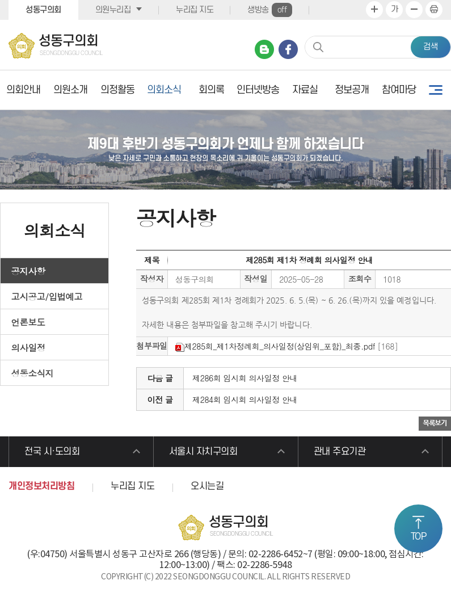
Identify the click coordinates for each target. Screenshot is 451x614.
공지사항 (28, 270)
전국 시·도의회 (51, 452)
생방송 (269, 10)
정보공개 (352, 90)
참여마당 (399, 90)
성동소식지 (32, 373)
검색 (430, 47)
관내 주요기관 (340, 452)
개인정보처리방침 (41, 486)
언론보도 (28, 322)
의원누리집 (113, 10)
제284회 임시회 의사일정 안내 (244, 399)
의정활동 (117, 90)
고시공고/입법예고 (47, 296)
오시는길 (207, 486)
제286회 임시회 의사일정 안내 (244, 378)
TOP (419, 537)
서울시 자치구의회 (203, 452)
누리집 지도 (194, 10)
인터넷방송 (258, 90)
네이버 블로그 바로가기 (264, 49)
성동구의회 (43, 10)
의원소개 (70, 90)
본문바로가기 (0, 0)
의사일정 (28, 347)
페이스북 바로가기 (288, 49)
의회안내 (23, 90)
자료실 (305, 90)
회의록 (211, 90)
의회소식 (164, 90)
